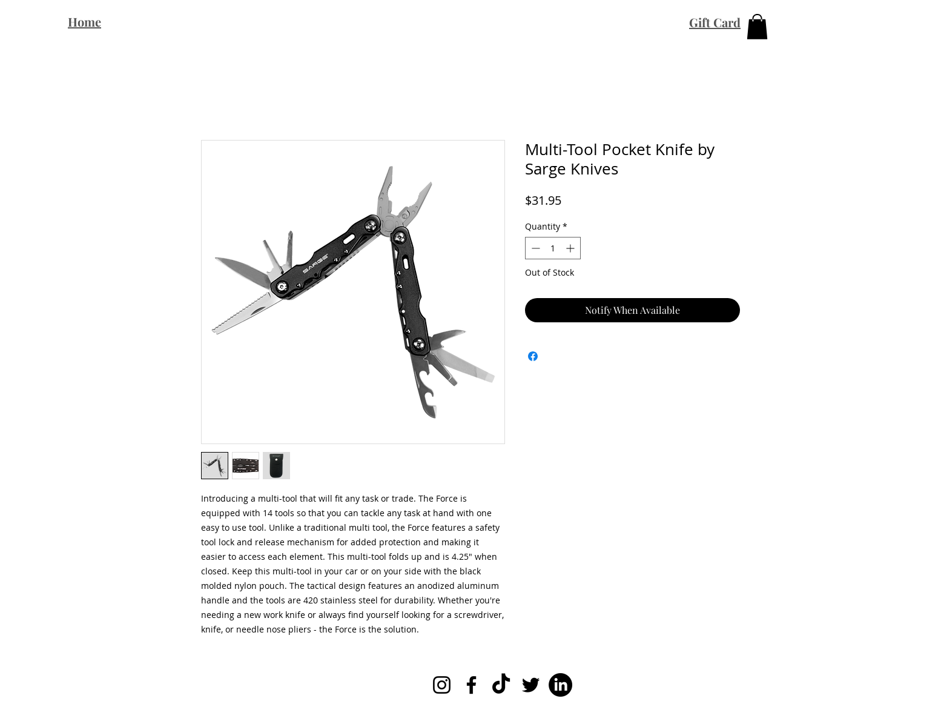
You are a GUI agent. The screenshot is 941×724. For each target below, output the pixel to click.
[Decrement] (534, 248)
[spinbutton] (553, 248)
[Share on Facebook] (533, 356)
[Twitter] (531, 685)
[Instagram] (442, 685)
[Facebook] (471, 685)
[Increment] (571, 248)
